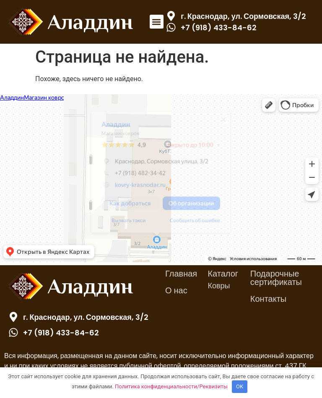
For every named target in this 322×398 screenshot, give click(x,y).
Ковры (219, 285)
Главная (181, 273)
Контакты (268, 299)
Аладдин (90, 22)
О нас (176, 290)
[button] (157, 22)
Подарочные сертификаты (276, 278)
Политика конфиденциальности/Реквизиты (171, 386)
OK (239, 386)
